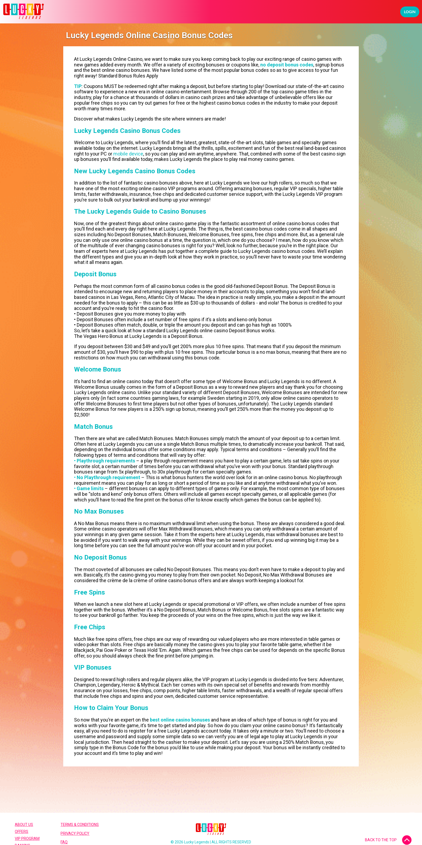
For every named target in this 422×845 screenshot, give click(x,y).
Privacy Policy (75, 833)
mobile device (128, 154)
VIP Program (27, 838)
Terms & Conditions (80, 824)
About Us (24, 824)
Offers (21, 831)
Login (410, 11)
